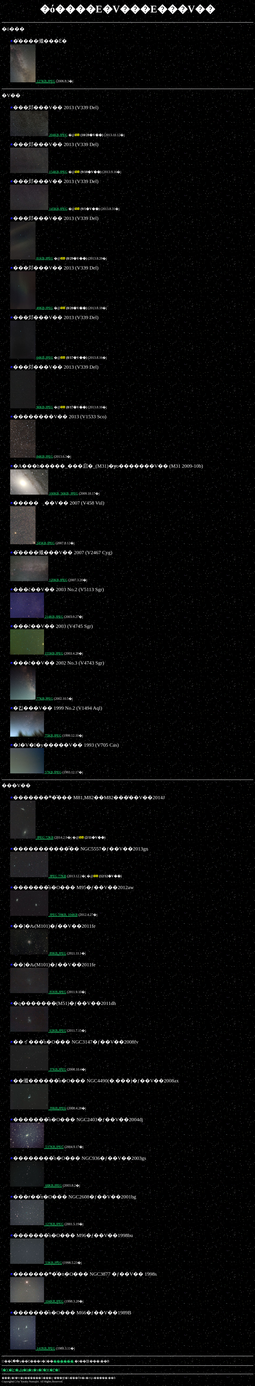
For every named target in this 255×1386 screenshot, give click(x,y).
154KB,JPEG (39, 172)
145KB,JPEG (39, 209)
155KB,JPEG (36, 653)
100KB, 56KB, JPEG (44, 493)
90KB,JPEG (31, 407)
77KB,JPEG (31, 698)
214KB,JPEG (36, 617)
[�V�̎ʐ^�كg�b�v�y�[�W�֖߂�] (30, 1370)
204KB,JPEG (39, 135)
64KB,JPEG (31, 357)
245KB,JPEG (32, 543)
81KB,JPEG (31, 258)
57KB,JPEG (36, 772)
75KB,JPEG (36, 735)
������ (63, 1361)
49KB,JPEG (31, 308)
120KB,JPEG (39, 580)
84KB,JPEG (31, 456)
